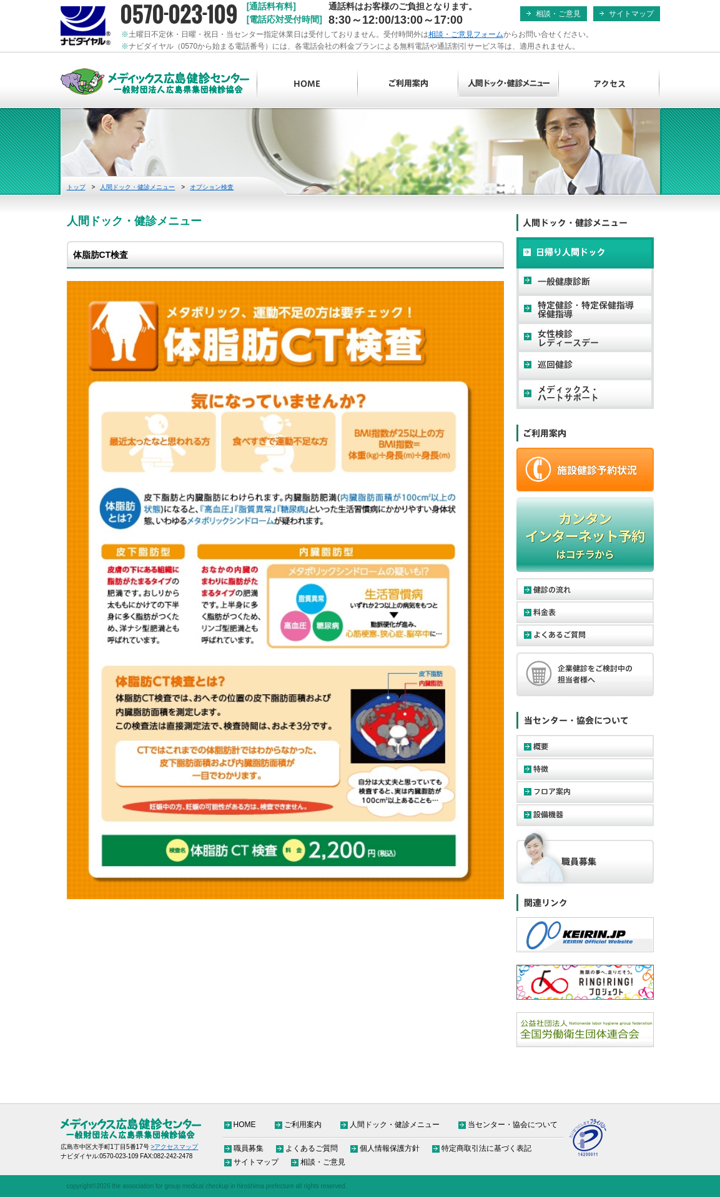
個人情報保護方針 (390, 1148)
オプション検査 (212, 187)
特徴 (585, 769)
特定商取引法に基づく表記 (486, 1148)
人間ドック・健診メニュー (508, 84)
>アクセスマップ (175, 1146)
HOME (307, 84)
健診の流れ (585, 589)
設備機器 (585, 815)
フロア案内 (585, 792)
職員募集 (585, 857)
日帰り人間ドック (585, 252)
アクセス (609, 84)
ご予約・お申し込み (585, 469)
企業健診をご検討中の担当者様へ (585, 674)
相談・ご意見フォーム (465, 34)
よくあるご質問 (585, 635)
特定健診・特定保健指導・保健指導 (585, 309)
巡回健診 (585, 365)
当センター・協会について (513, 1124)
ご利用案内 (408, 84)
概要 (585, 746)
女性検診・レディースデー (585, 337)
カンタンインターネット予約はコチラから (585, 535)
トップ (76, 187)
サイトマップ (631, 13)
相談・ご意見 (558, 13)
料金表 (585, 612)
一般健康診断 (585, 281)
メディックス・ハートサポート (585, 393)
